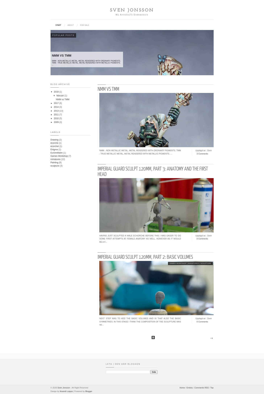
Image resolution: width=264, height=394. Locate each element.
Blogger (88, 391)
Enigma (54, 149)
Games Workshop (178, 263)
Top (212, 388)
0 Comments (202, 239)
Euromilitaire (57, 153)
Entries (189, 388)
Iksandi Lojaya (66, 391)
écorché (54, 143)
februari (60, 95)
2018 (56, 92)
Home (182, 388)
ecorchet (55, 146)
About (71, 25)
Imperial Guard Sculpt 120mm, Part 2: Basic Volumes (145, 257)
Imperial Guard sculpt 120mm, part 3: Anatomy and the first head (153, 172)
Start (58, 25)
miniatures (193, 263)
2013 (56, 111)
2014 (56, 107)
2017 (56, 103)
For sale (84, 25)
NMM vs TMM (108, 89)
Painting (54, 162)
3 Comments (202, 154)
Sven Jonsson (63, 388)
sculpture (206, 263)
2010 (56, 118)
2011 (56, 114)
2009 (56, 122)
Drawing (55, 140)
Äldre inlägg (211, 338)
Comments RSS (201, 388)
